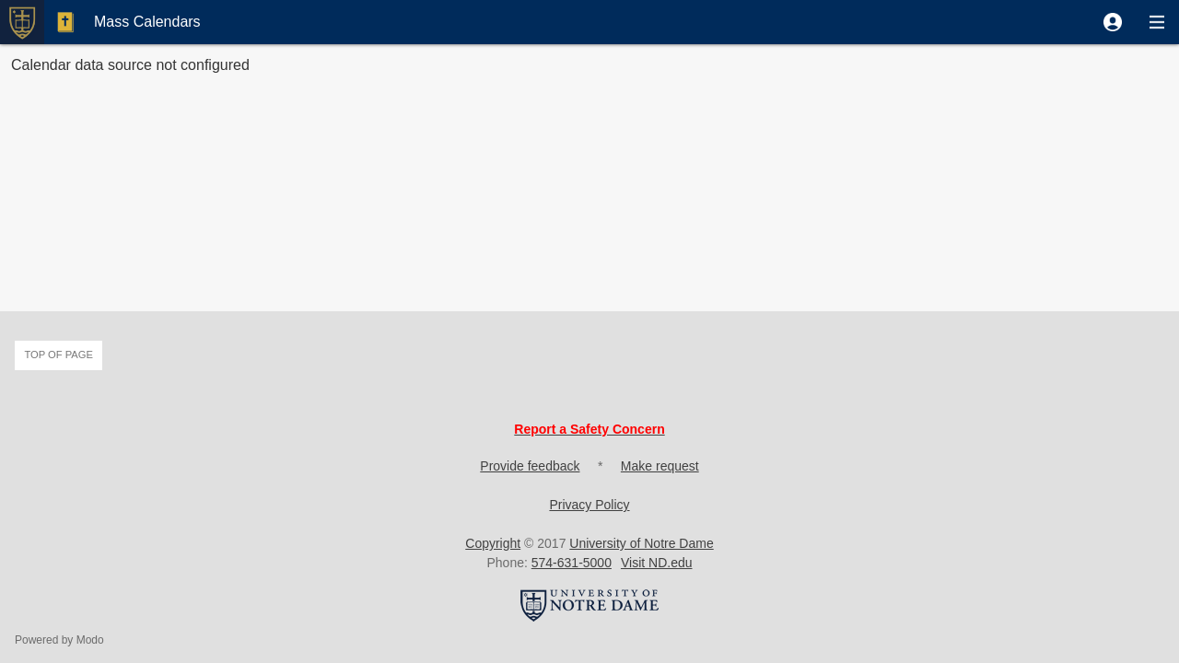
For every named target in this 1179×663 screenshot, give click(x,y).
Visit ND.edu (657, 562)
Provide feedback (529, 466)
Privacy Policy (589, 504)
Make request (660, 466)
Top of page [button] (58, 354)
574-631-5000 (571, 562)
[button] (1113, 22)
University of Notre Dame (641, 543)
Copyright (492, 543)
